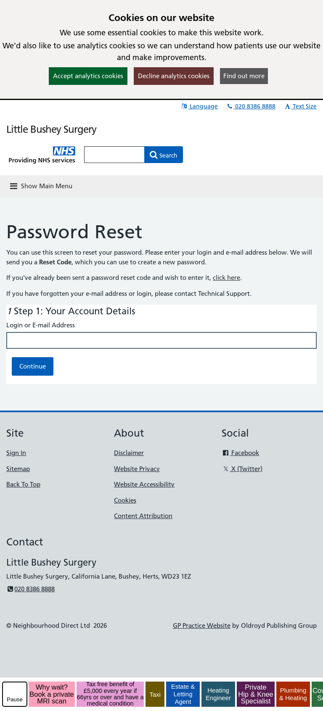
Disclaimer (129, 453)
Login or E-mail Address (40, 325)
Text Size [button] (300, 106)
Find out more (244, 76)
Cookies (125, 500)
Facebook (240, 453)
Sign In (16, 453)
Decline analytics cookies (173, 76)
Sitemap (18, 469)
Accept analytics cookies (88, 76)
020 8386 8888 (250, 106)
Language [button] (199, 106)
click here (226, 278)
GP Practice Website (201, 625)
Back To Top (23, 484)
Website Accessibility (144, 484)
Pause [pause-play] (15, 699)
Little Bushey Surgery (51, 129)
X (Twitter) (242, 469)
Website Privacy (137, 469)
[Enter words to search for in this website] (114, 154)
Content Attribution (143, 516)
